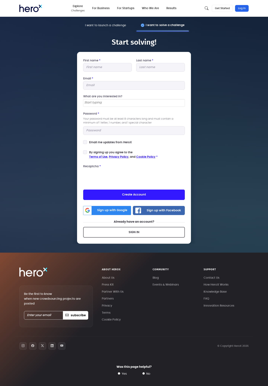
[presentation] (111, 176)
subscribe (75, 315)
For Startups (125, 8)
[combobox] (134, 103)
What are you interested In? (102, 96)
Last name (144, 60)
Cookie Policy (145, 157)
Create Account (134, 194)
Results (171, 8)
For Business (101, 8)
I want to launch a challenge (105, 25)
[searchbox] (134, 102)
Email (88, 78)
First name (91, 60)
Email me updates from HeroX (110, 142)
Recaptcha (92, 166)
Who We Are (150, 8)
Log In (242, 8)
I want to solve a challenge (165, 25)
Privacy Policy (118, 157)
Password (91, 113)
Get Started (222, 8)
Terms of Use (98, 157)
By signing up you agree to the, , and (123, 154)
